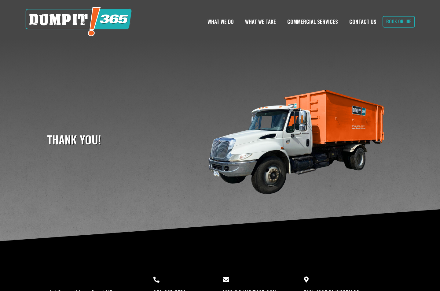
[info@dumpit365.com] (226, 280)
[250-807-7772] (156, 280)
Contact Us (362, 21)
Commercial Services (312, 21)
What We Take (260, 21)
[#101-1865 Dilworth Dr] (306, 280)
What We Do (220, 21)
